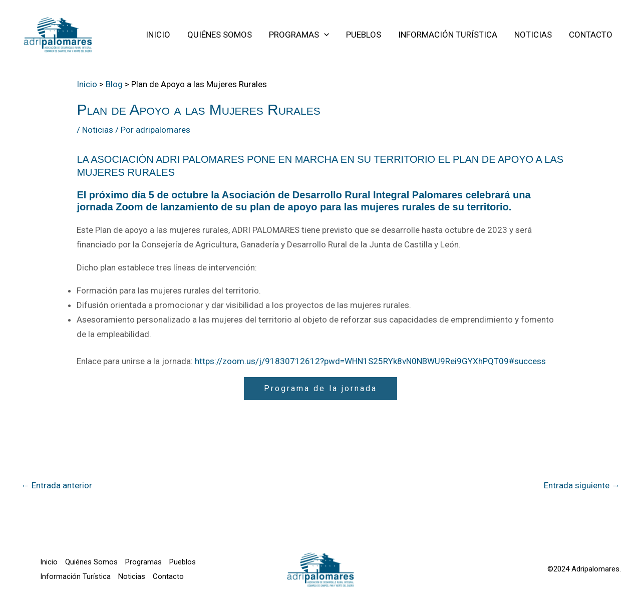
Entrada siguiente (582, 485)
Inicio (49, 561)
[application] (324, 35)
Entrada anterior (56, 485)
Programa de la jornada (320, 388)
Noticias (97, 130)
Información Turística (75, 576)
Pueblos (182, 561)
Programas (143, 561)
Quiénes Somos (91, 561)
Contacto (168, 576)
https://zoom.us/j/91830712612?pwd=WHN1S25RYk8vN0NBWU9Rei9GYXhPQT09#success (370, 361)
